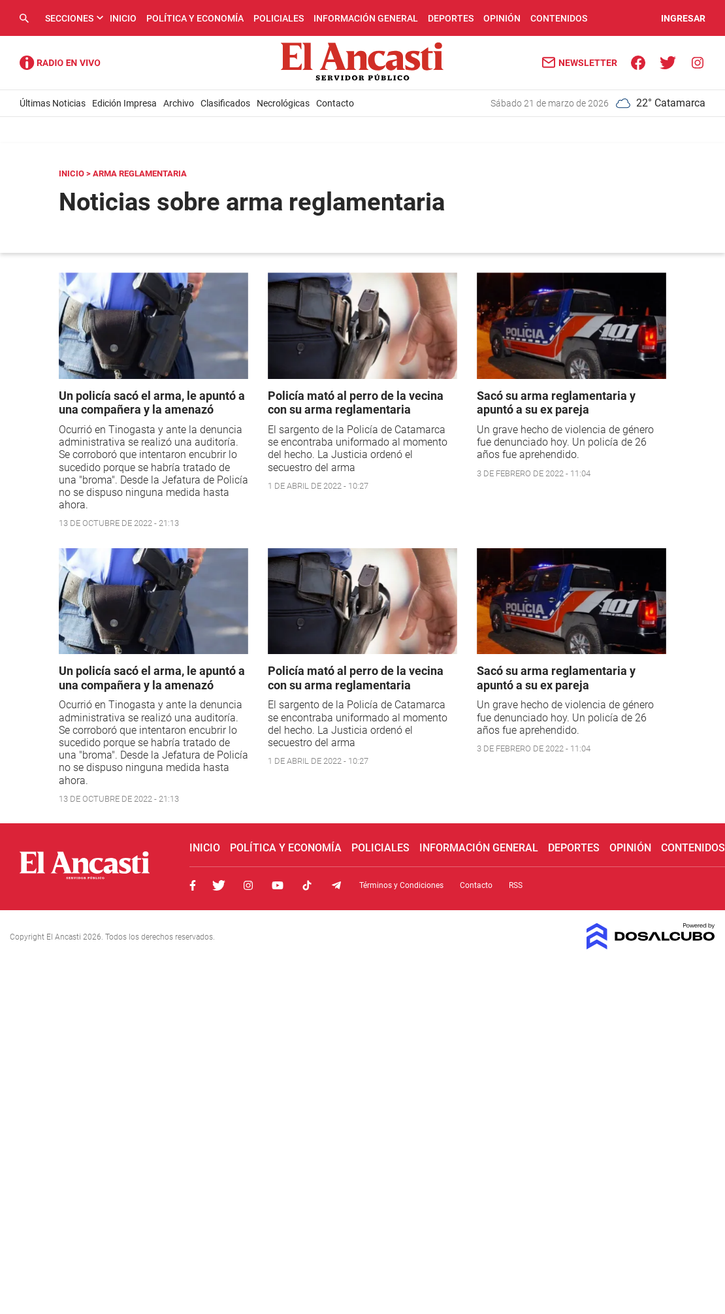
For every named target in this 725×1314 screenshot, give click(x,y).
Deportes (451, 18)
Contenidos (558, 18)
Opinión (502, 18)
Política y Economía (195, 18)
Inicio (123, 18)
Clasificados (225, 103)
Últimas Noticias (53, 103)
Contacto (335, 103)
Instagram (248, 885)
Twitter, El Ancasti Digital (218, 885)
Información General (366, 18)
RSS (516, 885)
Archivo (178, 103)
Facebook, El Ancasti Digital (192, 885)
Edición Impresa (124, 103)
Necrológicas (283, 103)
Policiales (278, 18)
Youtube (277, 885)
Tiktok (307, 885)
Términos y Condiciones (401, 885)
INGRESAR (683, 18)
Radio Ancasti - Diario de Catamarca (60, 63)
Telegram (336, 885)
